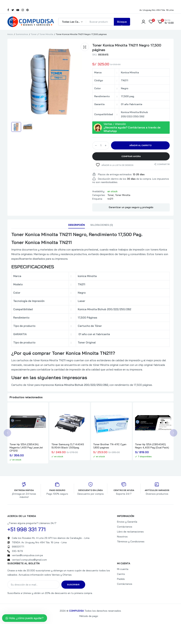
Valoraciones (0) (101, 224)
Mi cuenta (122, 569)
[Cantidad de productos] (100, 145)
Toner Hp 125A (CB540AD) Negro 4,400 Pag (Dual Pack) (152, 446)
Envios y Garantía (127, 521)
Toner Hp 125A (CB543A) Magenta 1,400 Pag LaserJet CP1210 (26, 447)
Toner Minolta (46, 34)
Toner (34, 34)
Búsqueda (122, 23)
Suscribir (73, 584)
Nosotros (122, 536)
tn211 (110, 198)
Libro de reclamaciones (130, 531)
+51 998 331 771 (26, 529)
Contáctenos (124, 526)
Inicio (10, 34)
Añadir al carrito (140, 145)
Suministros (22, 34)
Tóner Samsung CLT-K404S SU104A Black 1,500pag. (67, 446)
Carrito (121, 574)
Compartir (163, 164)
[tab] (76, 225)
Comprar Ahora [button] (131, 156)
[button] (85, 47)
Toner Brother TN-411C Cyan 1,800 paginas (109, 446)
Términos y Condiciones (130, 541)
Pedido (121, 579)
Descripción (76, 224)
